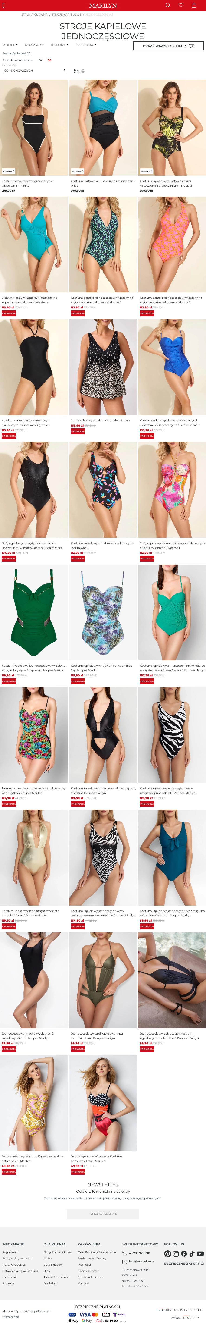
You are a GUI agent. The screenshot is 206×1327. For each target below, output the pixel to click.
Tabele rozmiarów (57, 1277)
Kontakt (83, 1283)
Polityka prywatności (17, 1258)
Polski (163, 1310)
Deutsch (195, 1310)
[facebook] (183, 1253)
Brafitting (50, 1283)
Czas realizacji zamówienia (97, 1252)
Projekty (8, 1283)
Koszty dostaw (88, 1271)
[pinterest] (167, 1253)
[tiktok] (192, 1253)
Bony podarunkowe (58, 1252)
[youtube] (200, 1253)
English (178, 1310)
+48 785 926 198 (136, 1253)
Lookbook (9, 1277)
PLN (186, 1318)
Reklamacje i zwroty (92, 1258)
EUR (196, 1318)
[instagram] (175, 1253)
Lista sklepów (53, 1264)
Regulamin (10, 1252)
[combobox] (34, 70)
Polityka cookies (14, 1264)
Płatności (84, 1264)
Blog (47, 1271)
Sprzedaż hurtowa (91, 1277)
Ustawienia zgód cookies (20, 1271)
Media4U (8, 1311)
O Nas (48, 1258)
